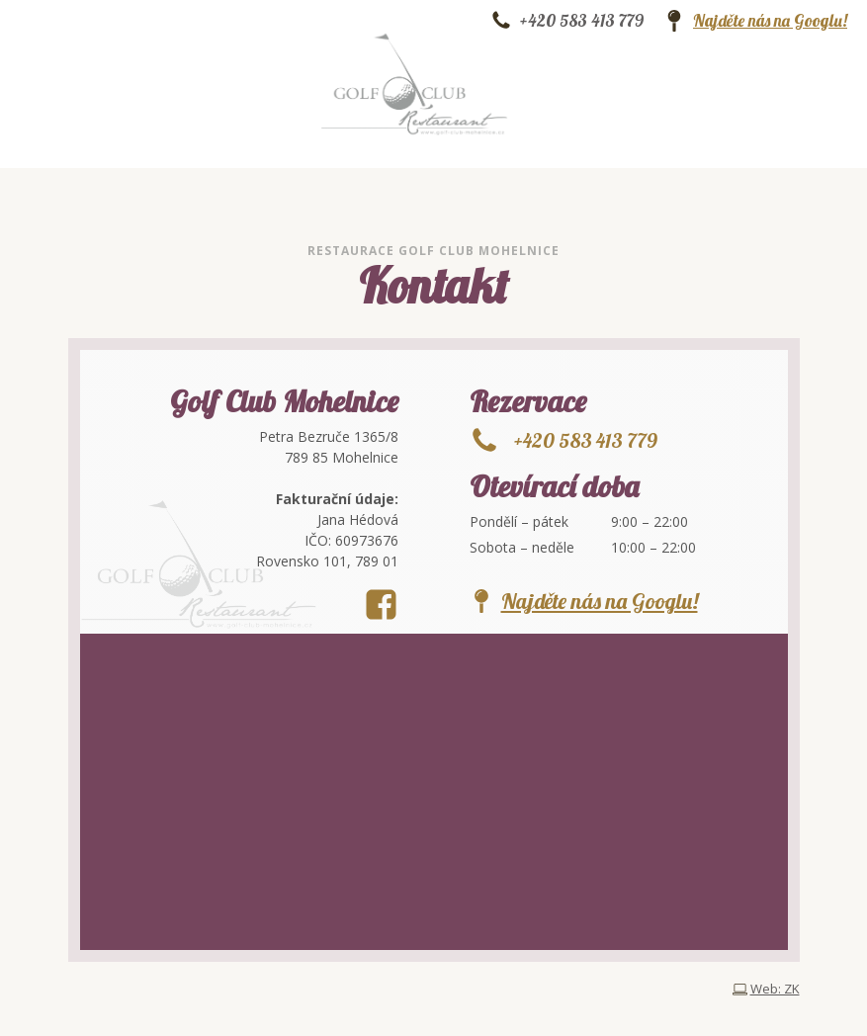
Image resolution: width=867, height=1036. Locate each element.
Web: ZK (775, 989)
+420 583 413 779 (582, 21)
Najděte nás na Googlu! (770, 21)
